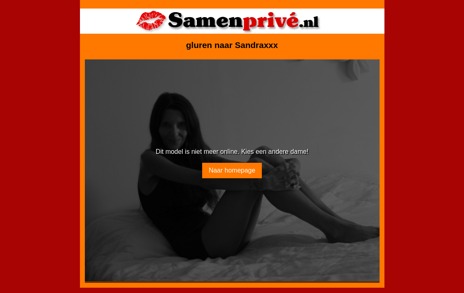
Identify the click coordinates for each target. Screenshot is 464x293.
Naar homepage (232, 170)
